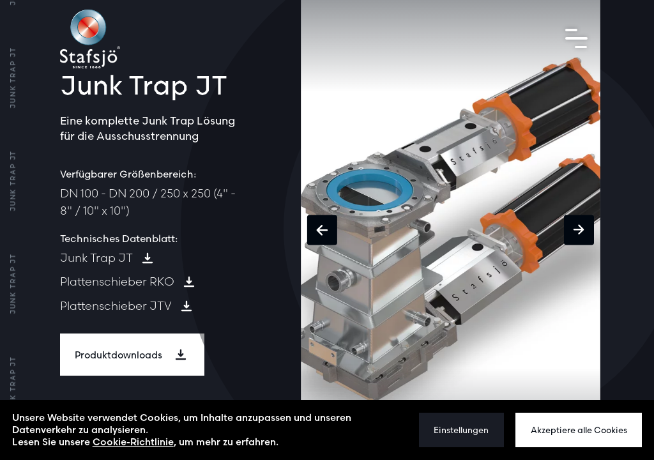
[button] (322, 230)
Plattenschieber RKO (117, 281)
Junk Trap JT (96, 257)
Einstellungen (461, 430)
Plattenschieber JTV (116, 305)
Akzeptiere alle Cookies (579, 430)
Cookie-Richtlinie (133, 442)
